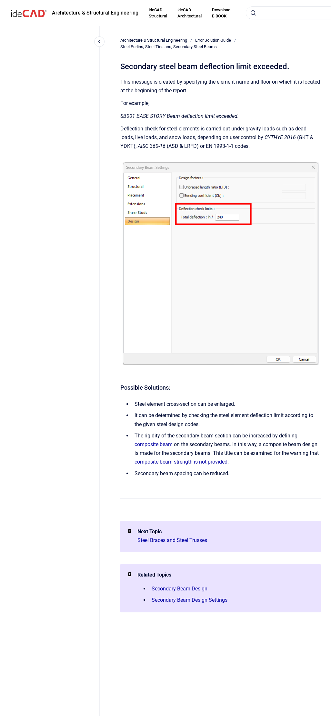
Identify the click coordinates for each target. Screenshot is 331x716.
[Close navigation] (99, 41)
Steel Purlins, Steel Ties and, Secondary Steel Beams (168, 46)
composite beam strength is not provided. (182, 462)
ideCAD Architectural (189, 13)
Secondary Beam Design (179, 589)
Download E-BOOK (221, 13)
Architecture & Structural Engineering (95, 13)
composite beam (154, 444)
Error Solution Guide (213, 40)
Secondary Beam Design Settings (189, 600)
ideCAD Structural (158, 13)
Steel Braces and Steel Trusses (172, 540)
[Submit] (253, 13)
